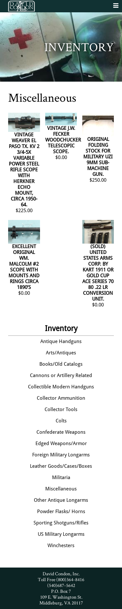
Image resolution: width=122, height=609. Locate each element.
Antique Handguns (61, 341)
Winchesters (61, 545)
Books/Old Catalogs (61, 364)
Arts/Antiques (61, 353)
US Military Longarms (61, 534)
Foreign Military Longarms (61, 455)
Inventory (61, 328)
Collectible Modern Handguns (61, 387)
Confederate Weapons (61, 432)
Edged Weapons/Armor (61, 443)
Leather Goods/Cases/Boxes (61, 466)
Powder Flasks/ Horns (61, 511)
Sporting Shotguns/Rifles (61, 523)
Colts (61, 421)
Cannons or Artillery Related (61, 375)
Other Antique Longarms (61, 500)
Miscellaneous (61, 489)
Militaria (61, 477)
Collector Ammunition (61, 398)
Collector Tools (61, 409)
